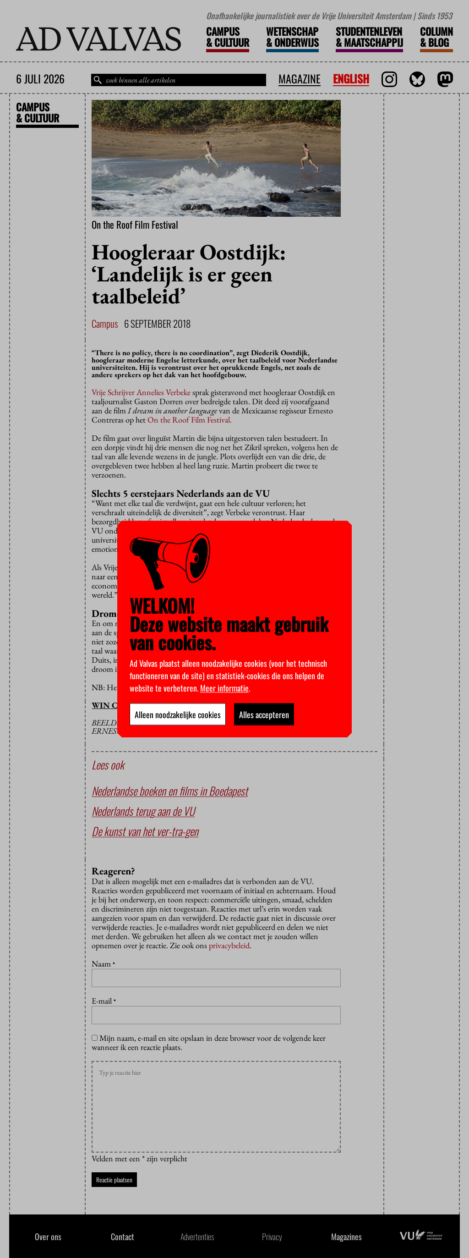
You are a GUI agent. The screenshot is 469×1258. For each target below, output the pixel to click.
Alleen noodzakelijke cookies (178, 714)
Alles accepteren (264, 714)
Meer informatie (224, 687)
